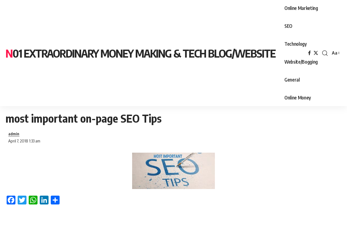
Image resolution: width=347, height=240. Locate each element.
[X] (315, 53)
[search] (325, 53)
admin (13, 133)
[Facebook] (309, 53)
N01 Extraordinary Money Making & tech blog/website (141, 53)
